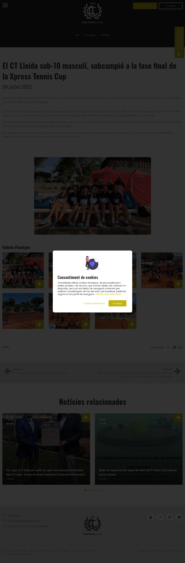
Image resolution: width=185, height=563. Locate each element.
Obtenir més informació (108, 294)
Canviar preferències (94, 303)
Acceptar (117, 303)
